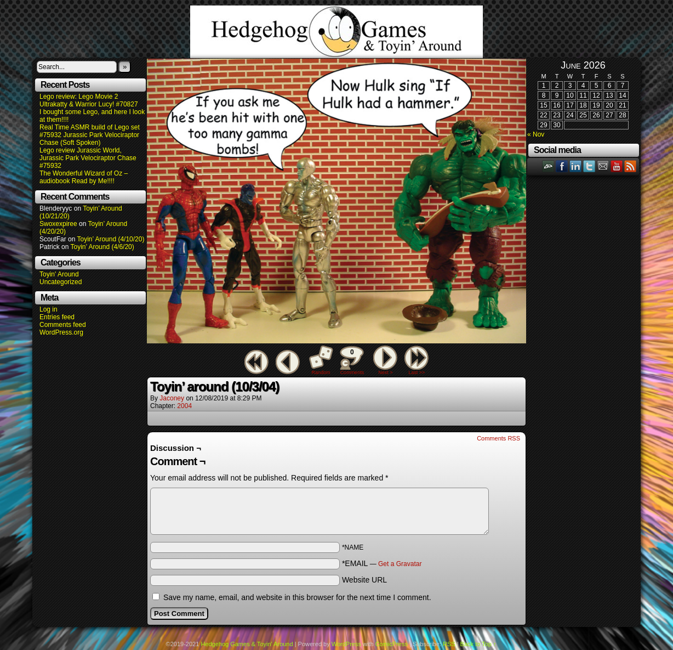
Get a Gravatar (399, 564)
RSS (630, 166)
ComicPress (391, 644)
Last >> (416, 372)
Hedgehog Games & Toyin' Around (336, 31)
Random (321, 372)
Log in (48, 309)
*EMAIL (382, 563)
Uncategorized (60, 282)
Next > (385, 372)
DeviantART (548, 166)
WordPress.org (61, 332)
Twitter (589, 166)
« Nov (535, 134)
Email (603, 166)
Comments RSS (498, 438)
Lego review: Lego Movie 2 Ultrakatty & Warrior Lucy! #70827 (88, 100)
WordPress (346, 644)
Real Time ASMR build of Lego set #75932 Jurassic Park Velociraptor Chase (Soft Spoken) (89, 134)
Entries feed (57, 317)
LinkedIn (576, 166)
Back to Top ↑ (478, 644)
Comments (352, 360)
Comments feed (62, 325)
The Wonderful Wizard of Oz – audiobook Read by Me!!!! (83, 177)
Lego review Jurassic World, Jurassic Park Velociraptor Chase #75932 (87, 157)
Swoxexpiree (58, 224)
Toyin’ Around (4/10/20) (111, 239)
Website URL (364, 579)
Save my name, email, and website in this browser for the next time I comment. (297, 597)
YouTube (617, 166)
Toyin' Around (59, 274)
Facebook (562, 166)
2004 (184, 406)
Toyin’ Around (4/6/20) (102, 247)
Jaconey (171, 398)
